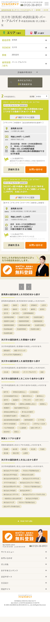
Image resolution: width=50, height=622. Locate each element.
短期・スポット (35, 428)
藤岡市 (33, 309)
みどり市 (16, 313)
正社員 (6, 372)
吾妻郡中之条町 (9, 321)
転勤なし (43, 404)
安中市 (6, 313)
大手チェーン (24, 424)
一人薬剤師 (22, 428)
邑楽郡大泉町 (35, 329)
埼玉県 (33, 449)
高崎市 (15, 305)
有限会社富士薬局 (27, 474)
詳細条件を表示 (25, 72)
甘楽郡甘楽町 (38, 317)
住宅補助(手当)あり (10, 416)
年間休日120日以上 (19, 392)
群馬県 (38, 10)
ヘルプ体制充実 (9, 428)
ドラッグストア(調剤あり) (12, 354)
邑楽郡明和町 (21, 329)
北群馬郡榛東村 (28, 313)
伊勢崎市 (34, 305)
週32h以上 (40, 396)
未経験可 (16, 400)
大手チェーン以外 (39, 424)
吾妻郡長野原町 (24, 321)
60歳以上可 (25, 416)
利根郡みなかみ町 (24, 325)
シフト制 (41, 420)
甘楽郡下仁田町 (24, 317)
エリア (12, 33)
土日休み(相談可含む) (11, 396)
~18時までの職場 (9, 404)
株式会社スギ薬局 (9, 490)
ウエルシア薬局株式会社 (31, 470)
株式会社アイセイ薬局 (11, 470)
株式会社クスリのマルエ (31, 478)
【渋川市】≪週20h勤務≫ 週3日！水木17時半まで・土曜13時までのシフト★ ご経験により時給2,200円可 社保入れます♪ (24, 189)
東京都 (6, 453)
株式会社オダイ (25, 490)
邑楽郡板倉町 (8, 329)
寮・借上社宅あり (27, 412)
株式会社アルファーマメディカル (34, 494)
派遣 (42, 372)
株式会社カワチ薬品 (10, 474)
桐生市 (24, 305)
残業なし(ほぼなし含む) (27, 404)
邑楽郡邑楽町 (8, 333)
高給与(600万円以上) (21, 408)
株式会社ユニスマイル (11, 494)
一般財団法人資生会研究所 (12, 498)
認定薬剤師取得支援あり (12, 420)
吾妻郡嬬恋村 (38, 321)
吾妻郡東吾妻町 (9, 325)
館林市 (15, 309)
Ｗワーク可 (39, 400)
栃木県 (15, 449)
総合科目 (7, 432)
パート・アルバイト (29, 372)
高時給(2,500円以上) (10, 412)
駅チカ (6, 392)
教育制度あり (29, 420)
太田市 (43, 305)
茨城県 (6, 449)
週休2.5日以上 (27, 396)
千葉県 (42, 449)
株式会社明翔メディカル (12, 486)
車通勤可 (7, 408)
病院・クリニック (19, 350)
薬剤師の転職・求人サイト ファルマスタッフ (17, 10)
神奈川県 (16, 453)
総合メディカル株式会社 (12, 506)
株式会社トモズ (9, 502)
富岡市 (42, 309)
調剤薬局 (7, 350)
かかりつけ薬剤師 (9, 424)
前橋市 (6, 305)
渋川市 (45, 10)
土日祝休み (33, 392)
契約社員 (16, 372)
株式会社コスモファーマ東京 (29, 482)
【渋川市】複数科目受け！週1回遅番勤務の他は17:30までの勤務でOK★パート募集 (23, 110)
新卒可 (6, 400)
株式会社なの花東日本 (11, 478)
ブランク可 (27, 400)
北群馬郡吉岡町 (9, 317)
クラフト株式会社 (9, 482)
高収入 (16, 432)
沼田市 (6, 309)
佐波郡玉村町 (39, 325)
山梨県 (25, 453)
